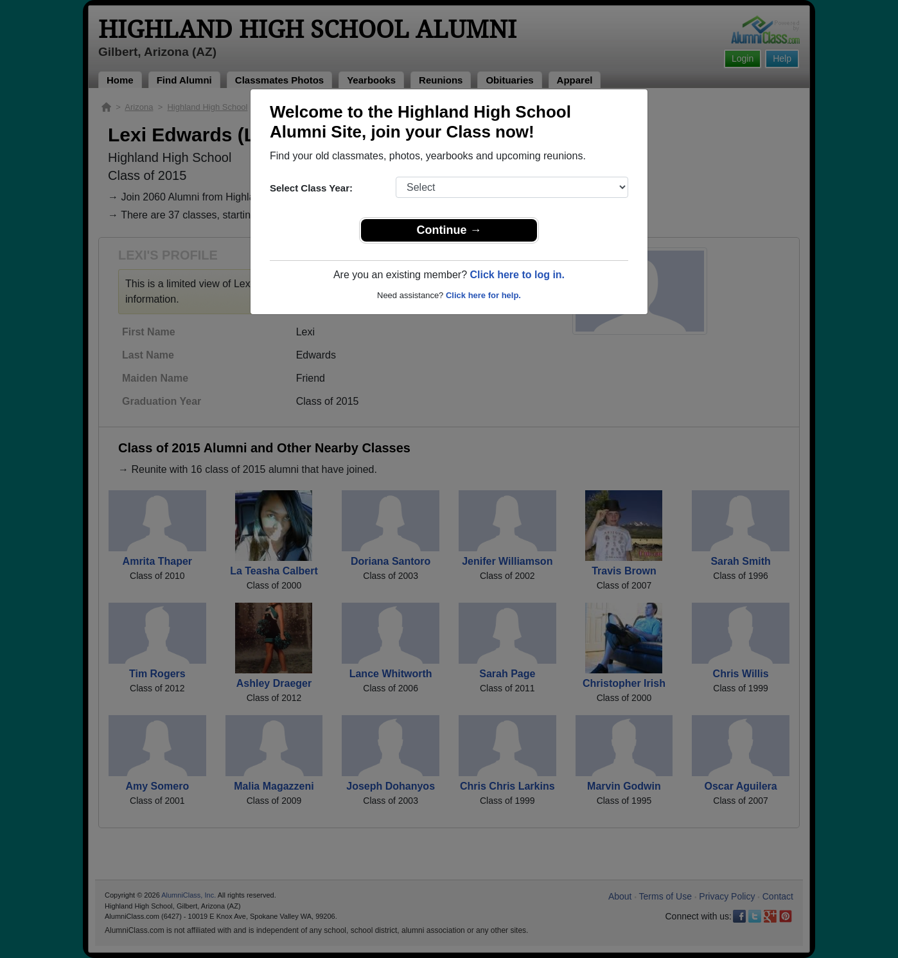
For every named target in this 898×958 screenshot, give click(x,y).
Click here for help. (483, 295)
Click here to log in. (517, 274)
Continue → (449, 230)
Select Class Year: (311, 187)
